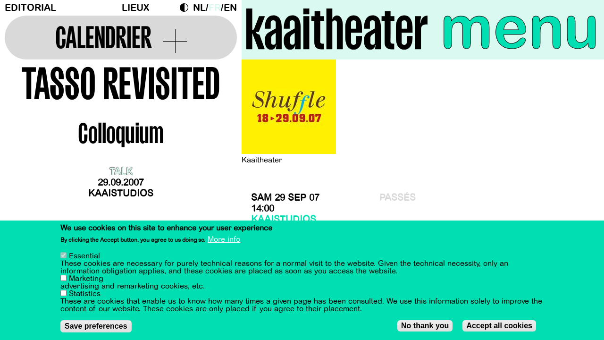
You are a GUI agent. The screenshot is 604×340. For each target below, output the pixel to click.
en (230, 8)
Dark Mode (186, 7)
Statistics (85, 294)
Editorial (30, 8)
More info (224, 240)
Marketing (86, 279)
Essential (84, 256)
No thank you (425, 326)
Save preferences (96, 327)
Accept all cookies (499, 326)
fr (215, 8)
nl (199, 8)
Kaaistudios (120, 193)
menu (519, 28)
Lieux (135, 8)
